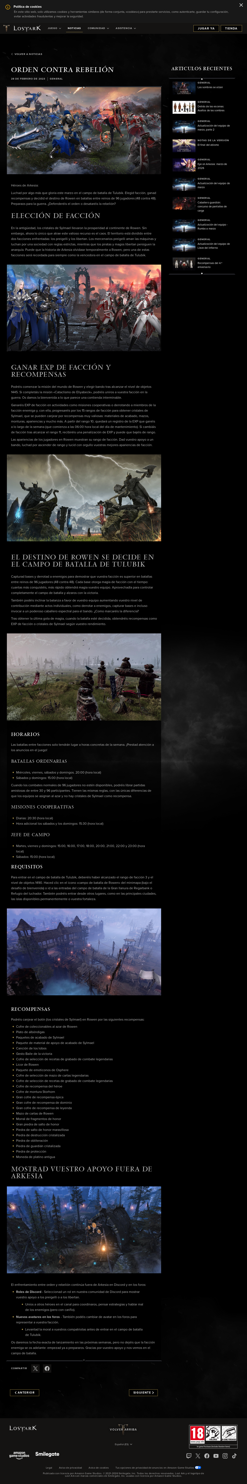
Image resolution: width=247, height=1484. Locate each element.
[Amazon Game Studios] (19, 1456)
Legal (49, 1468)
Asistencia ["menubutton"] (126, 28)
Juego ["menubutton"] (54, 28)
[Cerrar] (241, 5)
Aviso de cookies (99, 1468)
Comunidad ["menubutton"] (98, 28)
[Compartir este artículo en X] (35, 1368)
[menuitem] (54, 28)
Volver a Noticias (26, 54)
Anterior (25, 1392)
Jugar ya (206, 28)
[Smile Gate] (47, 1456)
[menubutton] (123, 1444)
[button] (84, 130)
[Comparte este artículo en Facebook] (47, 1368)
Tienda (231, 28)
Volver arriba (123, 1430)
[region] (201, 176)
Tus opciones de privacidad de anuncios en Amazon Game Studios (158, 1468)
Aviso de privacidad (70, 1468)
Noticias (74, 28)
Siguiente (143, 1392)
